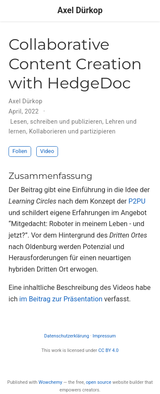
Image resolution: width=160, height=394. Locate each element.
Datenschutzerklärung (66, 336)
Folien (19, 151)
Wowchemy (50, 382)
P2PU (136, 201)
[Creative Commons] (80, 366)
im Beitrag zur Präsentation (60, 299)
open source (98, 382)
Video (47, 151)
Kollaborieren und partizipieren (72, 131)
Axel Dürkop (80, 10)
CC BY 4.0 (108, 350)
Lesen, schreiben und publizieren (56, 121)
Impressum (104, 336)
